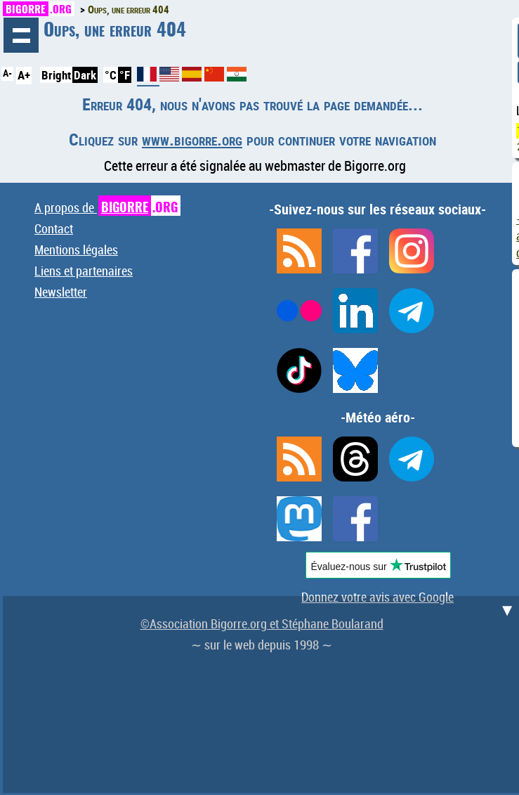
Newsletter (60, 291)
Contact (53, 228)
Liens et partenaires (83, 270)
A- (7, 73)
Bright (56, 75)
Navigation (21, 35)
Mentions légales (76, 249)
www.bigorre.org (192, 139)
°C (111, 75)
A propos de (107, 207)
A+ (24, 75)
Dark (85, 75)
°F (124, 75)
